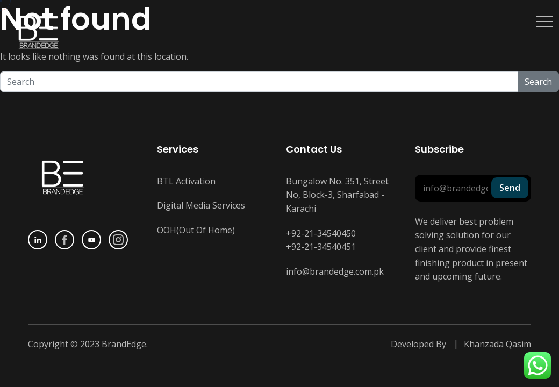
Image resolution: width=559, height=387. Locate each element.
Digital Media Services (201, 205)
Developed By (418, 344)
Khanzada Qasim (497, 344)
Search (538, 82)
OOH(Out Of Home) (196, 230)
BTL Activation (186, 181)
